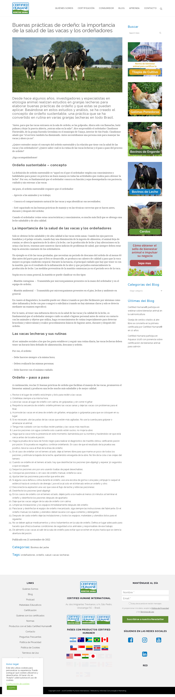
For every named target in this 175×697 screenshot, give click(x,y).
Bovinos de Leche (40, 547)
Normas (30, 610)
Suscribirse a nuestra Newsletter (145, 608)
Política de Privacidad (30, 631)
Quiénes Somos (30, 578)
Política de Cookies (30, 636)
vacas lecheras (60, 555)
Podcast (30, 588)
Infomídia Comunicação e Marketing (113, 685)
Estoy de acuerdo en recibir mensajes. (145, 592)
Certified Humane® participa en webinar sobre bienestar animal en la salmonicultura (145, 311)
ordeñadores (28, 555)
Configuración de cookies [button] (30, 647)
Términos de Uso (30, 642)
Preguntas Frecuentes (30, 626)
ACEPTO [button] (11, 688)
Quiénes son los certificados (30, 604)
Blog (30, 583)
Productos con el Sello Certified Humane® (30, 615)
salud (48, 555)
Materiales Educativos (30, 594)
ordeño (40, 555)
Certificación (30, 599)
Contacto (30, 620)
